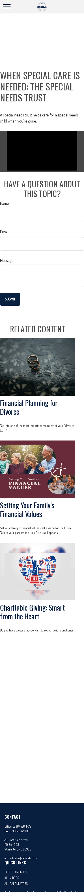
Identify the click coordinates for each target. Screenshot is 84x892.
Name (4, 203)
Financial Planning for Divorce (29, 407)
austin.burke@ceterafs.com (20, 858)
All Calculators (16, 883)
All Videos (11, 878)
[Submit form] (10, 299)
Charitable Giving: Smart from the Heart (32, 611)
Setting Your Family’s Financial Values (27, 509)
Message (6, 260)
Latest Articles (15, 872)
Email (4, 231)
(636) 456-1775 (22, 826)
